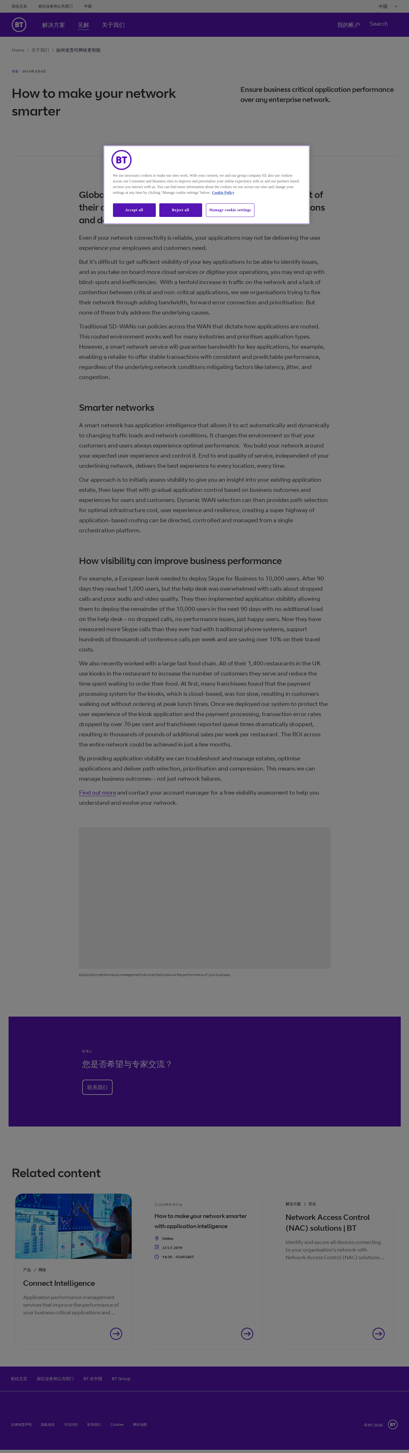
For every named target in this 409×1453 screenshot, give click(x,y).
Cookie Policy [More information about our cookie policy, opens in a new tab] (223, 192)
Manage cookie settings (230, 210)
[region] (206, 184)
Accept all (134, 210)
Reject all (180, 210)
